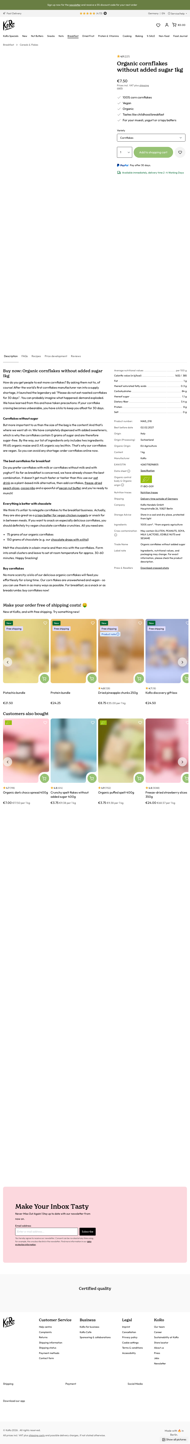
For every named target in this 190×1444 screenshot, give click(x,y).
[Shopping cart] (179, 25)
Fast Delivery (12, 13)
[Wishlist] (158, 25)
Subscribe (87, 1231)
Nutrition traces (149, 492)
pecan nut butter (70, 488)
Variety (121, 130)
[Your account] (167, 25)
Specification (148, 470)
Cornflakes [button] (126, 137)
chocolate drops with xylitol (69, 539)
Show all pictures (174, 1439)
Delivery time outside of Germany (159, 498)
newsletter (75, 4)
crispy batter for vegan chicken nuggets (61, 515)
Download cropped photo (155, 567)
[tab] (11, 356)
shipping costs (37, 1435)
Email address (23, 1225)
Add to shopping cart (153, 152)
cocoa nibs (28, 488)
